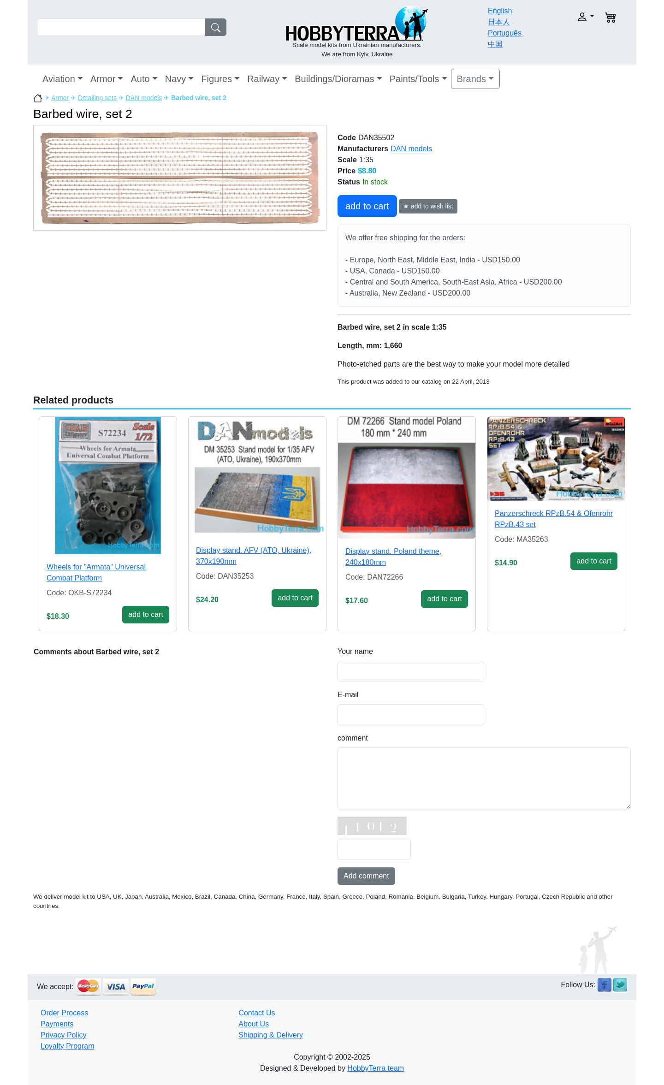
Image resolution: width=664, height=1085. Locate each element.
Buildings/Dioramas (334, 79)
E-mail (348, 695)
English (500, 11)
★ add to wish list (428, 206)
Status (349, 182)
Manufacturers (363, 149)
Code (347, 138)
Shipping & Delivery (270, 1035)
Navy (175, 79)
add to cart (367, 206)
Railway (263, 79)
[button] (566, 17)
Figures (216, 79)
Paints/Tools (414, 79)
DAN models (144, 97)
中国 (495, 44)
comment (353, 738)
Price (347, 171)
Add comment (366, 876)
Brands (471, 79)
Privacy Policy (64, 1035)
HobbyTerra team (375, 1068)
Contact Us (256, 1013)
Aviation (58, 79)
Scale (347, 160)
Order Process (64, 1013)
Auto (139, 79)
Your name (355, 651)
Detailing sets (97, 97)
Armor (102, 79)
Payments (57, 1024)
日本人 (499, 22)
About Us (253, 1024)
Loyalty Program (68, 1046)
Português (505, 33)
